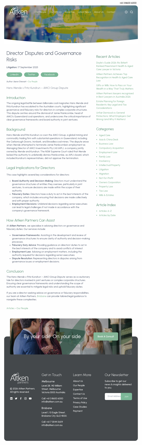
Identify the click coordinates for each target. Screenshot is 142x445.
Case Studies (80, 406)
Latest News (84, 12)
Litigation (104, 169)
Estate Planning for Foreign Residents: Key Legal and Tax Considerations (111, 104)
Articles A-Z (105, 211)
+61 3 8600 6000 (128, 3)
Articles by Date (107, 215)
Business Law (106, 143)
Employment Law (108, 152)
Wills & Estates (106, 195)
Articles (10, 308)
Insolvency (104, 161)
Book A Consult (106, 336)
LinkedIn (14, 74)
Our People (40, 12)
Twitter (31, 74)
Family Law (105, 156)
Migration (104, 173)
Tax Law (103, 190)
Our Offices (56, 12)
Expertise (70, 12)
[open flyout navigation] (126, 12)
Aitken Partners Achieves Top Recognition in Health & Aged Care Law (114, 77)
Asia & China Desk (108, 139)
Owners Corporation (110, 182)
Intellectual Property (109, 165)
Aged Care (104, 135)
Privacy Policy (80, 402)
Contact (111, 12)
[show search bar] (131, 12)
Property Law (106, 186)
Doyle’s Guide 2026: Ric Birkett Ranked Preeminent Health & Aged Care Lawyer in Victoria (114, 66)
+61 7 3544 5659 (54, 421)
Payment (78, 411)
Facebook (49, 74)
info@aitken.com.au (52, 401)
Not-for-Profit (106, 178)
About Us (98, 12)
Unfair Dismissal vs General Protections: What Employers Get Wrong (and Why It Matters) (113, 116)
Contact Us (79, 393)
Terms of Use (80, 398)
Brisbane (41, 296)
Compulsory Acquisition (111, 148)
